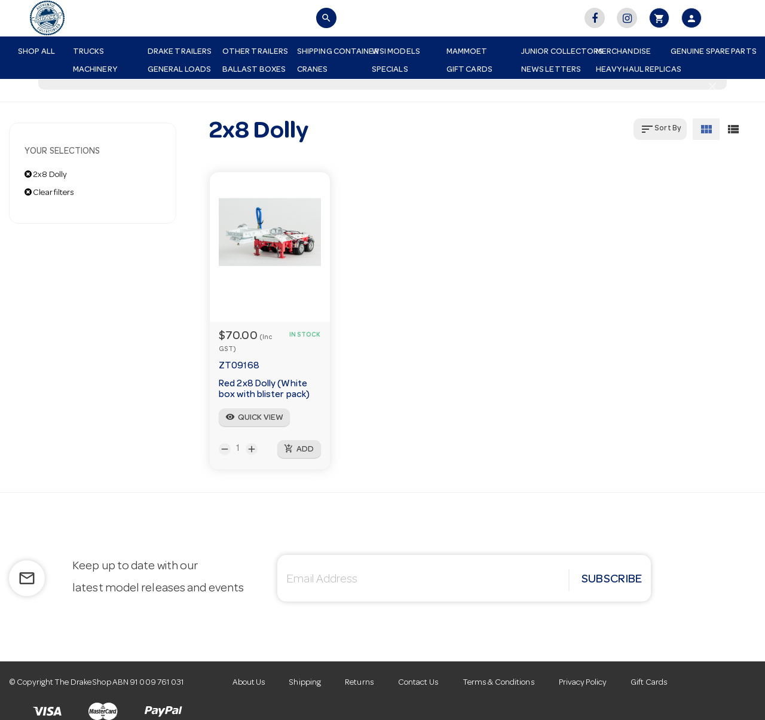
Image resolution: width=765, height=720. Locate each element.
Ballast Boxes (254, 70)
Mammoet (467, 52)
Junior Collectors (554, 52)
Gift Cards (469, 70)
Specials (390, 70)
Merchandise (623, 52)
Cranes (312, 70)
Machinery (95, 70)
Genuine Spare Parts (703, 52)
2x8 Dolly (46, 174)
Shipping (305, 683)
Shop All (36, 52)
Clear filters (50, 192)
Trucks (89, 52)
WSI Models (396, 52)
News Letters (551, 70)
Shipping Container (330, 52)
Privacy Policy (583, 683)
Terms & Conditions (499, 683)
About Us (249, 683)
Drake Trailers (180, 52)
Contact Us (418, 683)
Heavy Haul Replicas (629, 70)
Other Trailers (255, 52)
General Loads (179, 70)
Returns (359, 683)
